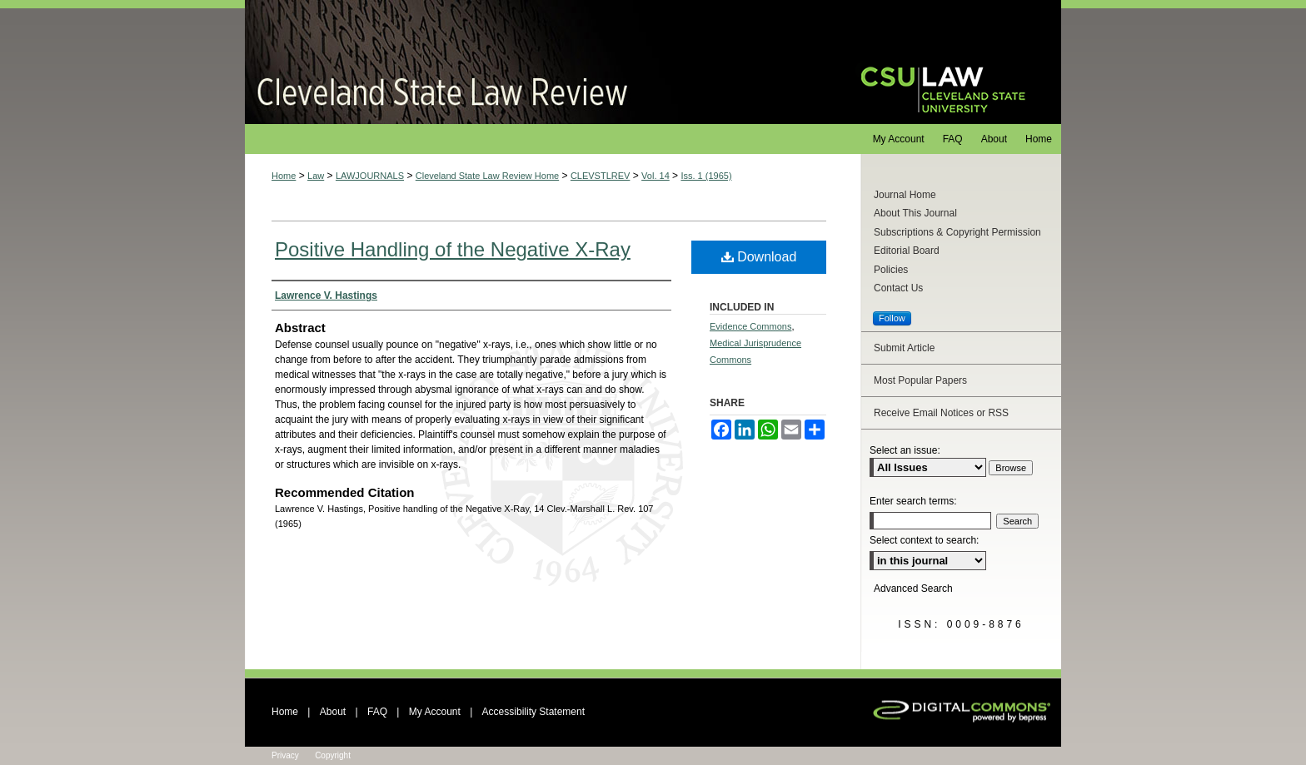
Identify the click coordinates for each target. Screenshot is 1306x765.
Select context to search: (924, 540)
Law (315, 176)
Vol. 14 (655, 176)
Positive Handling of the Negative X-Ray (453, 249)
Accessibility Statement (533, 712)
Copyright (333, 755)
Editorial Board (907, 250)
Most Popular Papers (920, 380)
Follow (892, 318)
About (333, 712)
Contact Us (898, 288)
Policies (891, 270)
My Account (435, 712)
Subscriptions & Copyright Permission (957, 232)
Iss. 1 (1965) (705, 176)
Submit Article (904, 348)
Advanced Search (913, 588)
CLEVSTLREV (601, 176)
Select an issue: (905, 450)
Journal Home (905, 195)
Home (284, 176)
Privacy (285, 755)
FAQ (377, 712)
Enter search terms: (913, 501)
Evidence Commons (750, 326)
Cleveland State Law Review (537, 62)
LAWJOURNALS (370, 176)
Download (759, 257)
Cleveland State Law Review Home (487, 176)
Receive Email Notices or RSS (941, 413)
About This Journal (915, 213)
